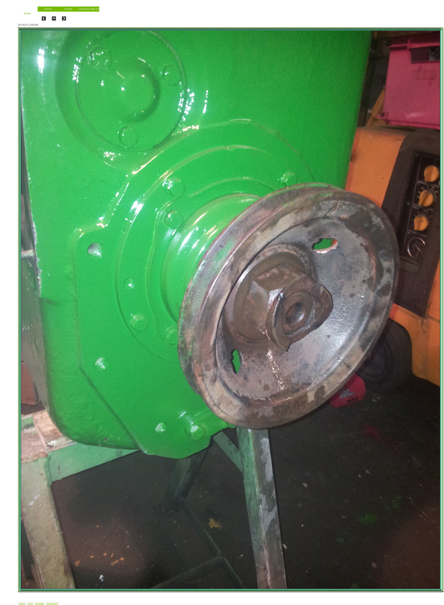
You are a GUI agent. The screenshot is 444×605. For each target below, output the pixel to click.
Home (22, 603)
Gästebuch (52, 603)
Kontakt (39, 603)
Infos (30, 603)
